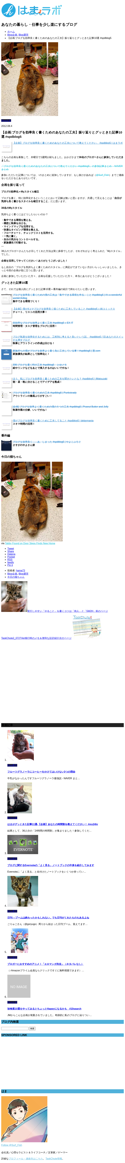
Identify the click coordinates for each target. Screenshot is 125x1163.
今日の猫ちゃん (16, 577)
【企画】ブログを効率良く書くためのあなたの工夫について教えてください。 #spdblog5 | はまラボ (68, 143)
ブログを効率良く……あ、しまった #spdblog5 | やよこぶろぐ (47, 442)
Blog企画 (6, 120)
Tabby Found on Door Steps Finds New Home (30, 543)
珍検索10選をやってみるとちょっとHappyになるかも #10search (44, 1008)
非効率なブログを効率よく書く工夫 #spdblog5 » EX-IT (43, 322)
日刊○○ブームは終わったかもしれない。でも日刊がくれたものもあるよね (48, 917)
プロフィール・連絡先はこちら (26, 1158)
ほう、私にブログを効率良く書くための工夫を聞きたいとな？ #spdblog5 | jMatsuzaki (60, 378)
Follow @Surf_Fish (11, 1145)
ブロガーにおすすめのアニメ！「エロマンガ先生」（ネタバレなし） (45, 964)
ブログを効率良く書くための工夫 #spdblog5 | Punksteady (45, 392)
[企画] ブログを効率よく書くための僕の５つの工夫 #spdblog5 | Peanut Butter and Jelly (60, 406)
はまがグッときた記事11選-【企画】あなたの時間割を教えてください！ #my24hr (52, 824)
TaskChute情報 (54, 1158)
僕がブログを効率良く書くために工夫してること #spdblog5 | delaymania (53, 420)
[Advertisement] (24, 661)
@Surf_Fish (102, 175)
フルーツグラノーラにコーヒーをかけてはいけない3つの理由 (41, 771)
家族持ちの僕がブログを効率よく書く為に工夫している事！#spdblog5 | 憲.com (56, 350)
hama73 (20, 570)
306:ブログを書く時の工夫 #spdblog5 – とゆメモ (40, 364)
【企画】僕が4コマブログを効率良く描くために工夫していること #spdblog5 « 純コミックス (64, 308)
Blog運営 (23, 573)
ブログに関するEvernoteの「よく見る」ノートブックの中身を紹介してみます (50, 865)
